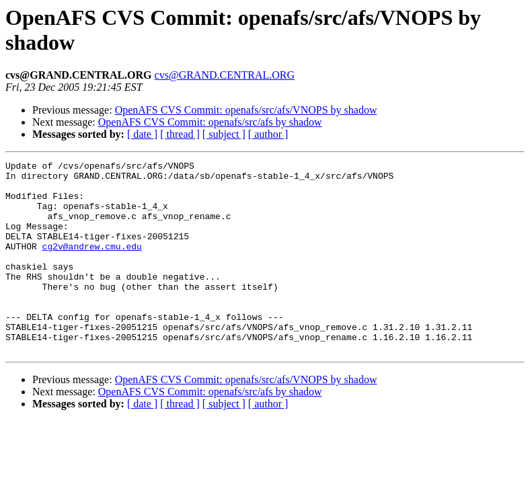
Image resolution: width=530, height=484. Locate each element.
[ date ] (142, 134)
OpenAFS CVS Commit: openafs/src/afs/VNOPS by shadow (246, 110)
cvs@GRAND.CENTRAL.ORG (225, 75)
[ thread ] (180, 134)
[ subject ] (223, 134)
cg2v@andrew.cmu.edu (92, 264)
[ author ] (268, 134)
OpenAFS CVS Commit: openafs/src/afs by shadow (210, 122)
